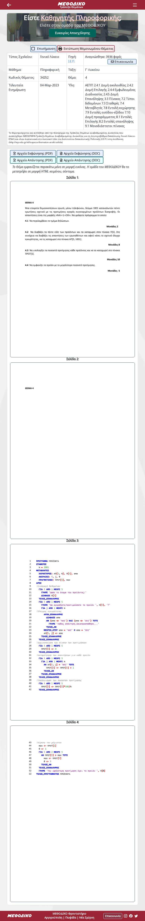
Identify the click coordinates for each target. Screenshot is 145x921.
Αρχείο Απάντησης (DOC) (80, 160)
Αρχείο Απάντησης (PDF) (33, 160)
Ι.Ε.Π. (71, 61)
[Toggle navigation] (135, 5)
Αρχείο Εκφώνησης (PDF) (33, 153)
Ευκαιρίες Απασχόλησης (72, 33)
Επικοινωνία (122, 62)
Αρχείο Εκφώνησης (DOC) (80, 153)
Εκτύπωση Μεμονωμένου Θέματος (86, 49)
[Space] (71, 5)
